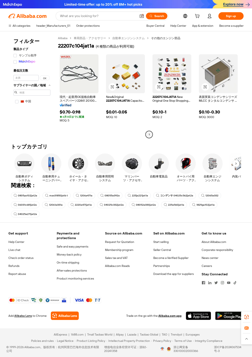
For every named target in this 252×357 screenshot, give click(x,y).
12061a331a (54, 204)
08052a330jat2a (144, 204)
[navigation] (32, 87)
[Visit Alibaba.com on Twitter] (216, 283)
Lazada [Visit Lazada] (131, 334)
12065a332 (209, 195)
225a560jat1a (174, 204)
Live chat (14, 250)
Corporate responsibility (217, 250)
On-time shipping (68, 262)
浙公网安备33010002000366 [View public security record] (185, 349)
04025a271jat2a (25, 214)
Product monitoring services (75, 278)
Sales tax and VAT (116, 258)
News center (210, 258)
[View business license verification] (162, 349)
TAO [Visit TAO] (164, 334)
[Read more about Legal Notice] (64, 341)
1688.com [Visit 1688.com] (77, 334)
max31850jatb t (56, 195)
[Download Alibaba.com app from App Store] (198, 316)
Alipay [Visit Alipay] (120, 334)
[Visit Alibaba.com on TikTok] (235, 283)
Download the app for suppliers (173, 274)
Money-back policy (69, 254)
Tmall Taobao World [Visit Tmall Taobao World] (99, 334)
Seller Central (162, 250)
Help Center (16, 242)
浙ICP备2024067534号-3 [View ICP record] (227, 349)
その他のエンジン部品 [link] (165, 38)
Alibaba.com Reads (117, 266)
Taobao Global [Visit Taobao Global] (149, 334)
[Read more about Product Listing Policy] (90, 341)
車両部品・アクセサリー (90, 38)
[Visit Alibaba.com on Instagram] (222, 283)
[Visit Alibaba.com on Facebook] (203, 283)
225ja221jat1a (138, 195)
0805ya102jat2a (25, 195)
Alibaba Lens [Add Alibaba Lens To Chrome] (23, 315)
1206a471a (84, 195)
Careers (207, 266)
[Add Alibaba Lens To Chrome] (65, 316)
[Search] (156, 16)
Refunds (14, 266)
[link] (246, 317)
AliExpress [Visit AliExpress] (60, 334)
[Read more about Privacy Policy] (161, 341)
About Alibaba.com (214, 242)
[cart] (198, 16)
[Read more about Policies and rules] (42, 341)
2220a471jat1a (81, 204)
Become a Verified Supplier (171, 258)
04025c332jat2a (112, 204)
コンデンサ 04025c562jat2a (174, 195)
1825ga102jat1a (203, 204)
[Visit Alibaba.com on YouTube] (229, 283)
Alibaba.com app (170, 315)
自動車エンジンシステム (128, 38)
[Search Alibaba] (98, 16)
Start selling (161, 242)
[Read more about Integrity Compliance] (207, 341)
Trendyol (176, 334)
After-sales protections (72, 270)
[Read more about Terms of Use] (182, 341)
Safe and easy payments (72, 246)
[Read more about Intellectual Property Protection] (128, 341)
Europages (193, 334)
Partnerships (161, 266)
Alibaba (62, 38)
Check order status (21, 258)
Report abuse (17, 274)
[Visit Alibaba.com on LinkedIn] (210, 283)
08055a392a (110, 195)
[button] (141, 16)
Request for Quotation (119, 242)
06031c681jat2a (25, 204)
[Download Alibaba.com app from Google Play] (229, 316)
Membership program (119, 250)
